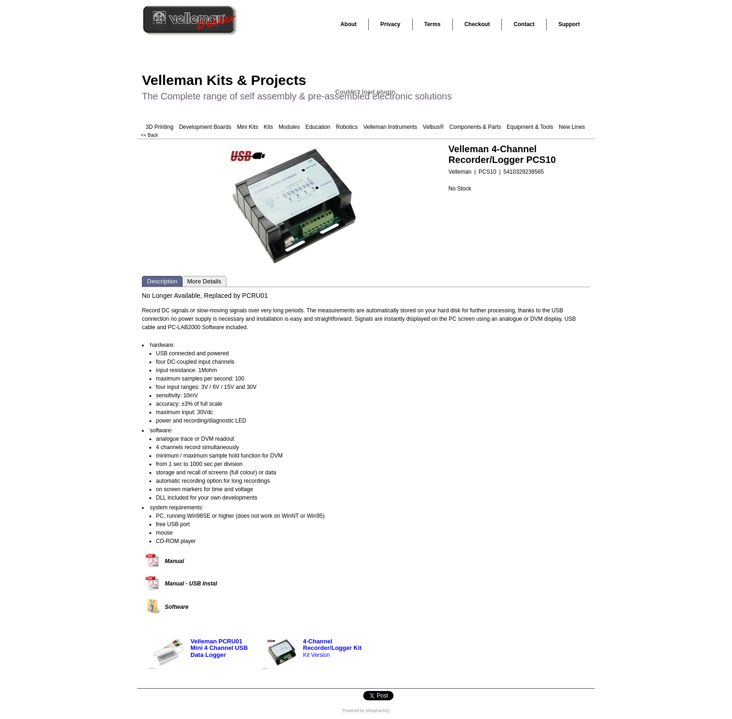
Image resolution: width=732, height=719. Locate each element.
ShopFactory (377, 710)
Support (569, 24)
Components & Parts (475, 127)
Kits (268, 127)
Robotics (347, 127)
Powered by (353, 710)
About (348, 24)
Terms (432, 24)
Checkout (477, 24)
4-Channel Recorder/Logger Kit (332, 644)
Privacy (390, 24)
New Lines (572, 127)
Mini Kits (247, 127)
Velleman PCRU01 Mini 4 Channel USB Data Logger (219, 648)
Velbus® (433, 127)
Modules (289, 127)
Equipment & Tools (530, 127)
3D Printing (159, 127)
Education (317, 127)
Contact (524, 24)
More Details (204, 281)
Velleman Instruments (390, 127)
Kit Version (316, 655)
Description (162, 281)
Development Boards (205, 127)
